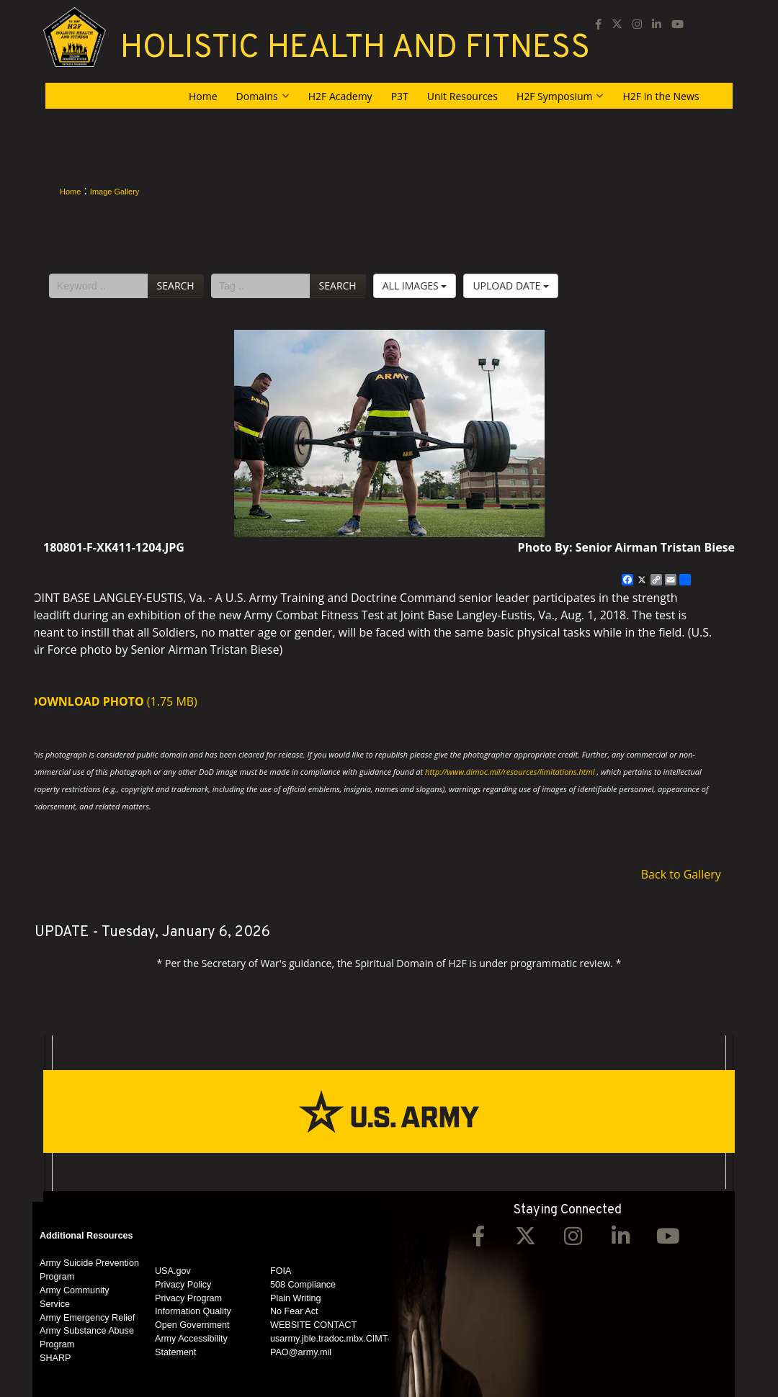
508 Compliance (303, 1285)
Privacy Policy (183, 1285)
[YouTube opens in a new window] (677, 23)
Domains (263, 96)
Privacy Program (188, 1298)
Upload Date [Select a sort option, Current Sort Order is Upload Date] (511, 285)
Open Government (192, 1325)
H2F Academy (340, 96)
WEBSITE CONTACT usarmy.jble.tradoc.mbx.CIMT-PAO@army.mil (330, 1338)
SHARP (55, 1358)
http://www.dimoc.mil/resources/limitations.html (509, 771)
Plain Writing (295, 1298)
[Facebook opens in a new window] (598, 23)
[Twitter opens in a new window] (526, 1240)
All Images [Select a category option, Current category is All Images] (415, 285)
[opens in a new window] (617, 23)
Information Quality (193, 1311)
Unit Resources (462, 96)
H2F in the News (660, 96)
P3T (399, 96)
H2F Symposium (560, 96)
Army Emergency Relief (87, 1318)
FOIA (280, 1271)
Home (203, 96)
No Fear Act (294, 1311)
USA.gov (173, 1271)
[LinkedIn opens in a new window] (656, 23)
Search (175, 285)
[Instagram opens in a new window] (637, 23)
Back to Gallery (681, 874)
